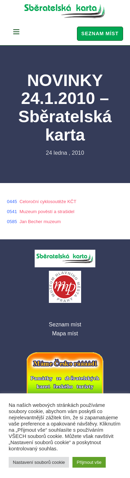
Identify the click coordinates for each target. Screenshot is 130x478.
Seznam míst (100, 33)
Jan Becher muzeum (40, 221)
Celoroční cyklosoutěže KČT (47, 201)
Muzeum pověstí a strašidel (46, 211)
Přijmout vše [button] (89, 462)
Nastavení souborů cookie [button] (39, 462)
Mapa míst (65, 333)
